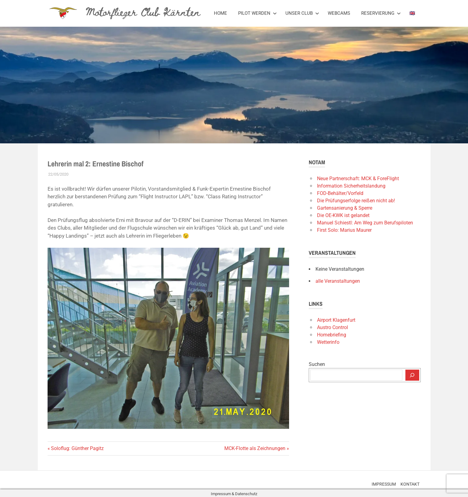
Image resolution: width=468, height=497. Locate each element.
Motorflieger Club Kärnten (143, 11)
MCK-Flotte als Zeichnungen (254, 448)
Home (220, 13)
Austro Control (332, 327)
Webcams (339, 13)
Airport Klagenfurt (336, 320)
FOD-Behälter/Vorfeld (340, 193)
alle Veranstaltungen (337, 281)
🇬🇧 (412, 13)
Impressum (378, 482)
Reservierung (381, 13)
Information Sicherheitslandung (351, 186)
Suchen (317, 364)
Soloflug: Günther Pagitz (77, 448)
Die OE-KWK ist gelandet (343, 215)
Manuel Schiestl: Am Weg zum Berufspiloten (365, 223)
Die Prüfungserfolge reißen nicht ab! (356, 201)
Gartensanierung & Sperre (344, 208)
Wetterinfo (328, 342)
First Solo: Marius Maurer (344, 230)
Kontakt (408, 482)
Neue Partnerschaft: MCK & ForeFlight (358, 178)
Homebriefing (331, 335)
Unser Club (302, 13)
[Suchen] (412, 375)
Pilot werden (257, 13)
